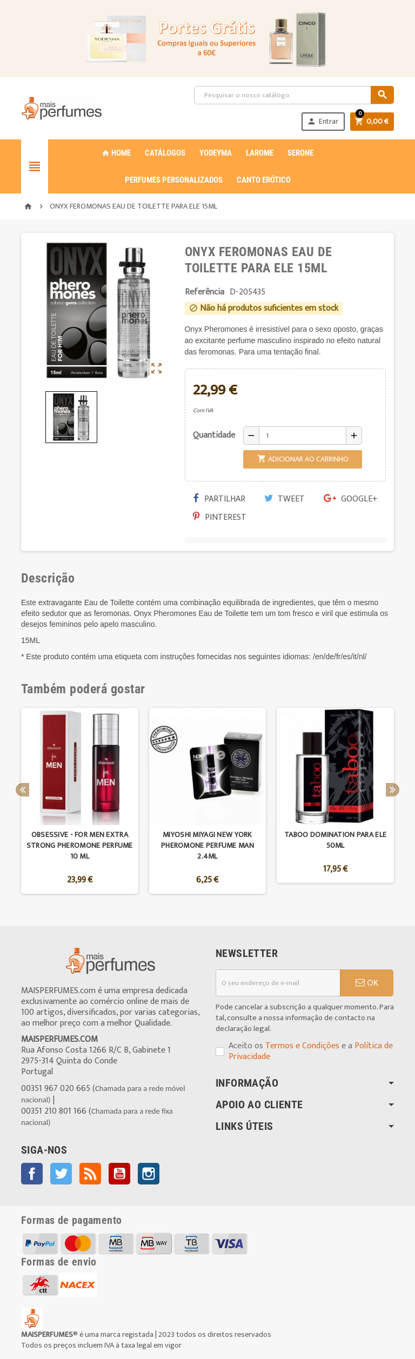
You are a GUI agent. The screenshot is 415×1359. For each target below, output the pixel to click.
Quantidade (214, 435)
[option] (80, 801)
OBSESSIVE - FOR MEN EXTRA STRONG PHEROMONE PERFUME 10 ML (79, 845)
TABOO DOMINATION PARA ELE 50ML (335, 840)
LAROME (259, 153)
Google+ (351, 499)
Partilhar (219, 499)
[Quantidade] (302, 435)
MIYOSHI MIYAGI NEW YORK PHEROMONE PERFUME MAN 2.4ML (207, 845)
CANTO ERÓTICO (264, 180)
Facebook (32, 1173)
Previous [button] (22, 789)
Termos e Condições (302, 1046)
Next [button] (392, 789)
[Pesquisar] (294, 95)
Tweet (284, 499)
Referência (204, 292)
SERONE (300, 153)
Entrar (322, 121)
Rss (90, 1173)
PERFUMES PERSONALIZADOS (174, 180)
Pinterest (219, 517)
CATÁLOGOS (165, 153)
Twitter (61, 1173)
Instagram (148, 1173)
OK (367, 982)
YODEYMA (215, 153)
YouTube (119, 1173)
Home (116, 153)
